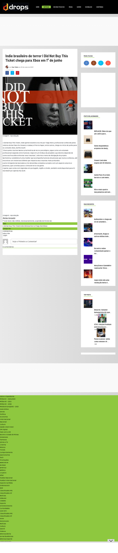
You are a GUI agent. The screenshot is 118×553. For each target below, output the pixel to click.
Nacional (3, 422)
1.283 (96, 315)
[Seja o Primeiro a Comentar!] (44, 241)
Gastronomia (5, 455)
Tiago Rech (40, 226)
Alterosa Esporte (6, 539)
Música (2, 447)
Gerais (2, 412)
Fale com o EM (5, 432)
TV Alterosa (3, 531)
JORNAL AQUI (3, 498)
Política (3, 414)
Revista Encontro (4, 521)
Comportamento (6, 452)
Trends (2, 450)
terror (33, 226)
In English (88, 7)
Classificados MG (6, 491)
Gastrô (2, 529)
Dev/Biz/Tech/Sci (59, 7)
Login (5, 235)
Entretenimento (4, 437)
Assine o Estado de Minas (9, 435)
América (3, 468)
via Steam (6, 171)
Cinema (3, 445)
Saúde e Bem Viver (7, 427)
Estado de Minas (4, 409)
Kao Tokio (15, 67)
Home (37, 7)
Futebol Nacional (6, 478)
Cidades (3, 501)
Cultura (2, 424)
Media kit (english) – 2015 (9, 407)
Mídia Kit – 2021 (5, 402)
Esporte (3, 503)
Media (70, 7)
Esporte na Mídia (6, 483)
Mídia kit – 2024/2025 (7, 399)
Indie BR (23, 226)
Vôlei (2, 475)
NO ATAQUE (3, 465)
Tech (1, 458)
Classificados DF (6, 493)
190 (95, 344)
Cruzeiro (3, 473)
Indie (5, 231)
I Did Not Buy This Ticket (11, 226)
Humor (79, 7)
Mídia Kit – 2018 (6, 404)
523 (95, 329)
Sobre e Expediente (7, 396)
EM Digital (3, 430)
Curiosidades (5, 508)
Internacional (5, 419)
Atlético (3, 470)
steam (28, 226)
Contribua (99, 7)
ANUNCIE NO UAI (4, 462)
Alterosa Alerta (5, 534)
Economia (4, 417)
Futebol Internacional (8, 480)
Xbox (45, 226)
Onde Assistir (5, 485)
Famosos (3, 440)
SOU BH (2, 518)
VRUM (1, 488)
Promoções (4, 460)
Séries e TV (4, 442)
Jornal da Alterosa (6, 536)
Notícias (46, 7)
